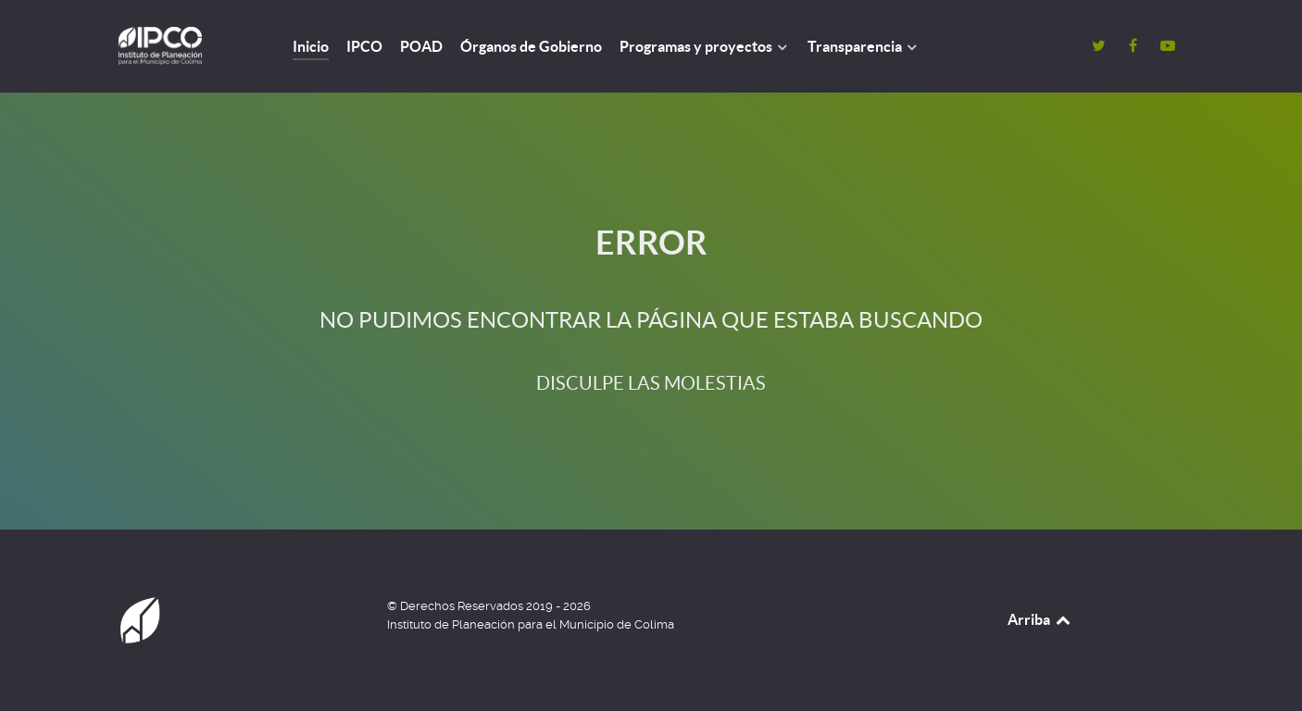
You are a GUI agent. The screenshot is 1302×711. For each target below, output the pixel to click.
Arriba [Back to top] (1040, 619)
